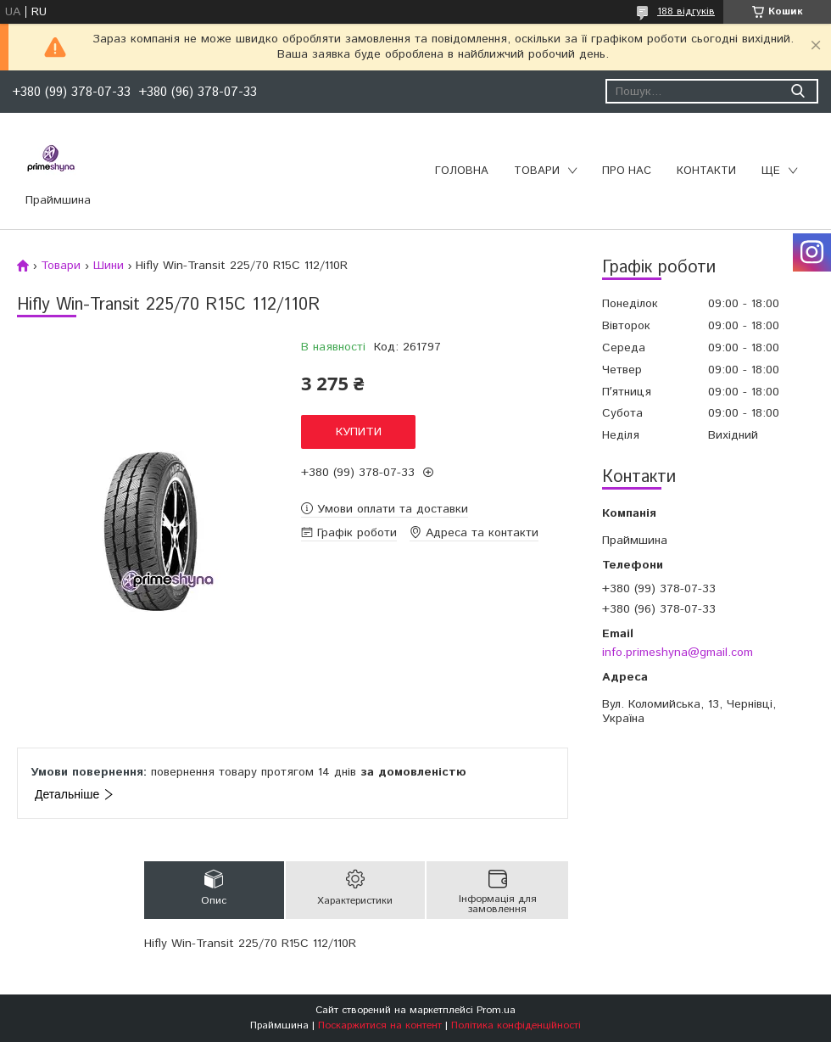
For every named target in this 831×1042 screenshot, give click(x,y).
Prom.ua (496, 1010)
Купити (359, 431)
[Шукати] (797, 91)
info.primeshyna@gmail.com (677, 652)
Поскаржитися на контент (380, 1025)
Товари (537, 171)
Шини (108, 266)
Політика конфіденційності (516, 1025)
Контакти (706, 171)
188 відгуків (686, 11)
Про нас (626, 171)
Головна (461, 171)
